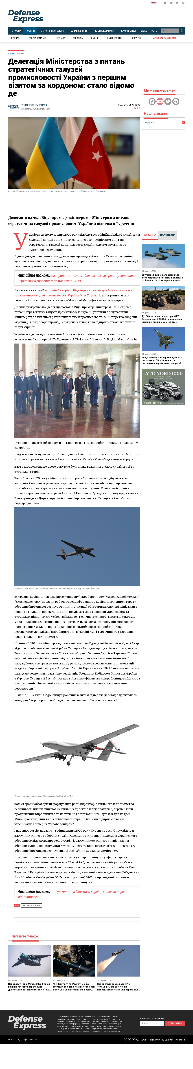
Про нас (15, 38)
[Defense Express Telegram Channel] (183, 3)
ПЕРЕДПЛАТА (167, 1040)
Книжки (95, 38)
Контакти (136, 38)
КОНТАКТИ (180, 1040)
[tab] (150, 235)
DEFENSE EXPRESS (35, 105)
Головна (11, 53)
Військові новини (30, 905)
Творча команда (37, 38)
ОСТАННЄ (150, 235)
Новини (20, 53)
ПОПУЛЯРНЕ (167, 235)
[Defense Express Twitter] (177, 3)
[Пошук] (182, 30)
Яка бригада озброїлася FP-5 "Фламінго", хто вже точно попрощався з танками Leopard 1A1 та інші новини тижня (116, 988)
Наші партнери (114, 38)
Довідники (77, 38)
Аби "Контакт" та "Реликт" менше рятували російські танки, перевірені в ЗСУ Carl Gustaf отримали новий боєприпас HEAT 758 (73, 989)
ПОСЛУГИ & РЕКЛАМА (150, 1040)
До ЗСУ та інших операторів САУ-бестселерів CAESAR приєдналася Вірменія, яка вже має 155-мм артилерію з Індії (162, 320)
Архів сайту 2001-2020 (164, 38)
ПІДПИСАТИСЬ (175, 1023)
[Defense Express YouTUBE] (171, 3)
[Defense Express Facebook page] (165, 3)
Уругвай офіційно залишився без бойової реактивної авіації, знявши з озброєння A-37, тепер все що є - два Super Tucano (163, 279)
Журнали (60, 38)
